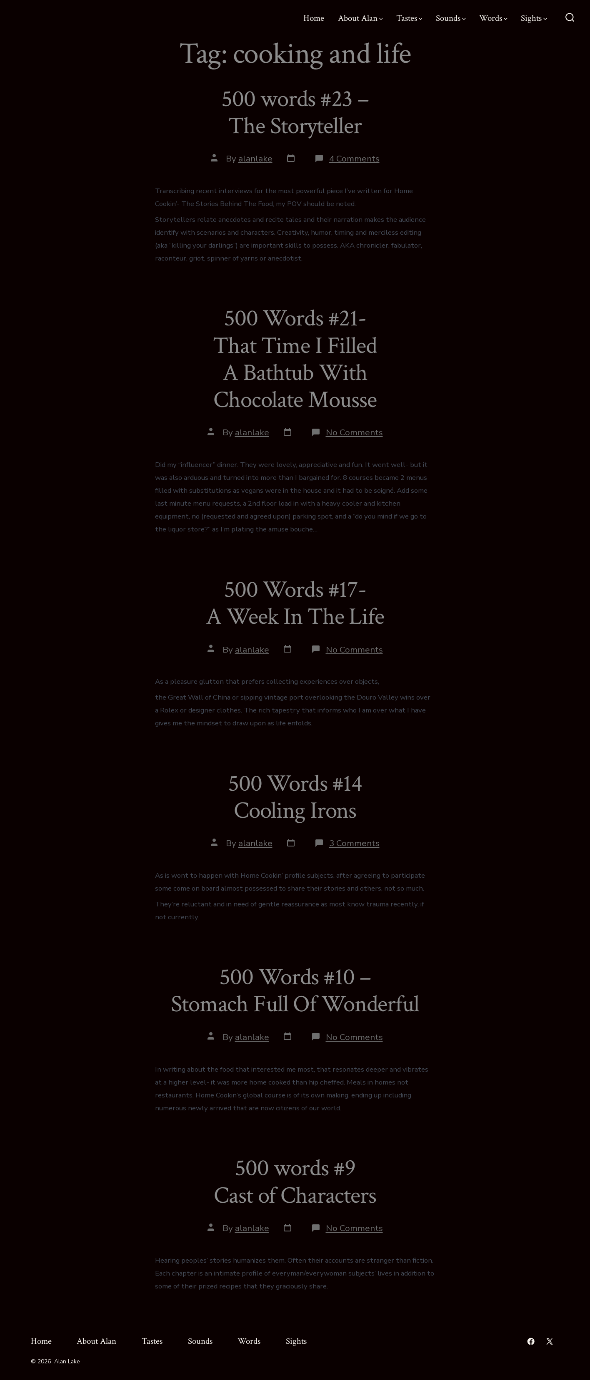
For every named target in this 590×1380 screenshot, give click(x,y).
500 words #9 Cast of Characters (295, 1182)
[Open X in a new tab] (549, 1341)
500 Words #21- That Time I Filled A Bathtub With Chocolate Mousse (295, 359)
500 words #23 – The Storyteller (294, 112)
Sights (534, 18)
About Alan (360, 18)
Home (313, 18)
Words (493, 18)
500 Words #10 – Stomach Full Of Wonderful (295, 991)
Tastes (409, 18)
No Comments (354, 432)
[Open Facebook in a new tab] (530, 1341)
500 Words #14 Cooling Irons (295, 797)
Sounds (451, 18)
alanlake (255, 158)
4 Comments (354, 158)
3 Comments (354, 843)
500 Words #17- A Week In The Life (295, 603)
